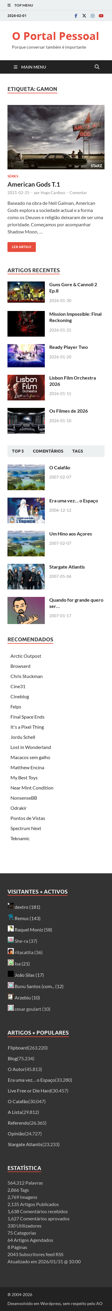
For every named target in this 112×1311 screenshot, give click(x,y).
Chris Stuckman (26, 676)
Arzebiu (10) (24, 997)
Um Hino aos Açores (70, 533)
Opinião (16, 1133)
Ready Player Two (68, 347)
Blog (12, 1058)
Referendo (18, 1123)
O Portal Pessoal (55, 36)
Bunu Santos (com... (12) (36, 986)
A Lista (15, 1112)
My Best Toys (24, 777)
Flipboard (18, 1047)
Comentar (78, 192)
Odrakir (18, 808)
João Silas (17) (26, 975)
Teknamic (20, 838)
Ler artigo (19, 245)
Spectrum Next (25, 828)
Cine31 (17, 686)
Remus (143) (24, 918)
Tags (77, 451)
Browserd (20, 666)
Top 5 (18, 451)
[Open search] (97, 67)
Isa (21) (19, 963)
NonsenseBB (23, 798)
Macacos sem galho (30, 757)
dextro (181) (24, 907)
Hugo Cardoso (53, 192)
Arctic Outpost (25, 656)
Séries (12, 176)
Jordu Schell (22, 737)
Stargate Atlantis (67, 566)
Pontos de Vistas (27, 818)
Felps (15, 706)
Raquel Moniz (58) (30, 929)
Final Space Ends (27, 716)
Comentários (48, 451)
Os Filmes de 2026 (68, 411)
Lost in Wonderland (30, 747)
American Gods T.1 (33, 184)
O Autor (16, 1069)
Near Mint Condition (31, 787)
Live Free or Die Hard (29, 1090)
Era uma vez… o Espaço (73, 500)
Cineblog (19, 696)
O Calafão (59, 467)
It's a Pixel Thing (27, 727)
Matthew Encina (27, 767)
